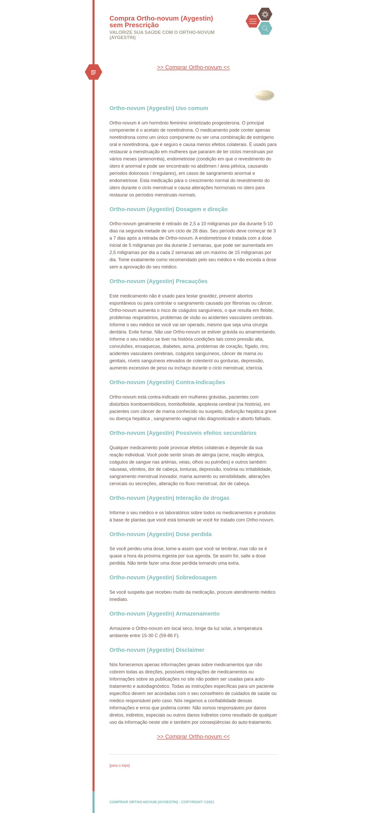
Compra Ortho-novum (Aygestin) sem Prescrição (161, 21)
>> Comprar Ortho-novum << (193, 67)
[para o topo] (119, 765)
